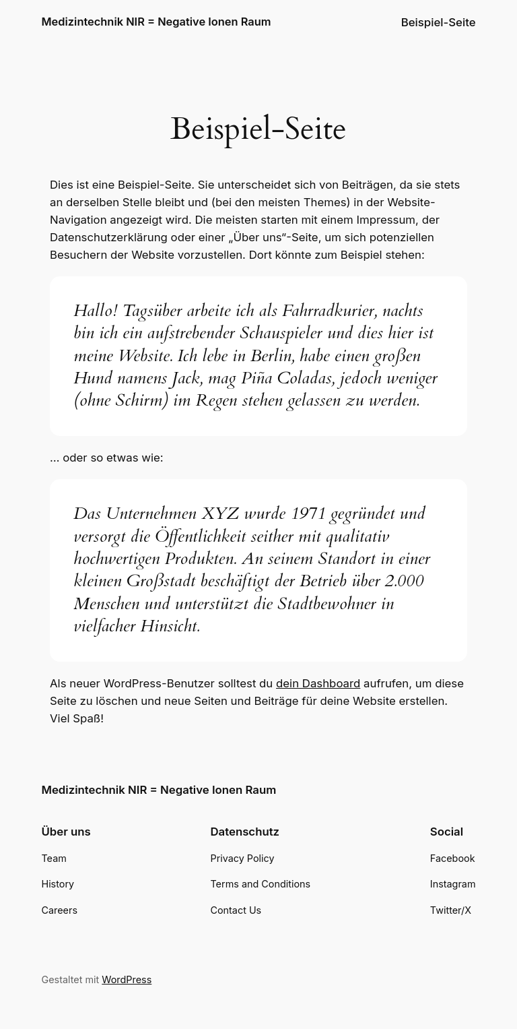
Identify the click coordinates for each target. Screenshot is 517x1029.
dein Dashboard (318, 683)
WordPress (126, 979)
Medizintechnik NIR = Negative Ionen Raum (156, 21)
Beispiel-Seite (438, 22)
